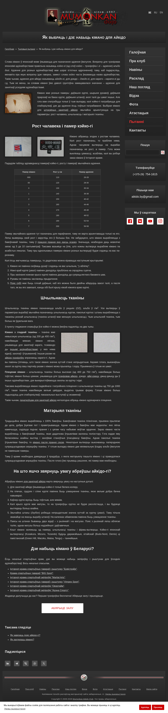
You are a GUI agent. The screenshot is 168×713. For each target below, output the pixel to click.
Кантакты (137, 130)
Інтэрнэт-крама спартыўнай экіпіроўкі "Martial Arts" (37, 581)
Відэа (134, 96)
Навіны (135, 70)
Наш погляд (139, 87)
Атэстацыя (139, 113)
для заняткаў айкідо (35, 485)
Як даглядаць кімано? (22, 644)
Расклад (136, 78)
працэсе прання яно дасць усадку (57, 242)
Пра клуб (137, 61)
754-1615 (145, 174)
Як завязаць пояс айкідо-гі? (25, 639)
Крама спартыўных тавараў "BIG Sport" (31, 577)
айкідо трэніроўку (19, 357)
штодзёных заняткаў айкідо (61, 110)
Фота (133, 104)
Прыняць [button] (158, 707)
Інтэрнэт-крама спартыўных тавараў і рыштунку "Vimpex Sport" (44, 586)
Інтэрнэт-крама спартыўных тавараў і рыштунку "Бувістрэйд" (43, 573)
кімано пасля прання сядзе (48, 446)
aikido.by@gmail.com (145, 196)
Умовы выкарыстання (115, 698)
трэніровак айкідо (67, 380)
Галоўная (137, 52)
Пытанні (136, 122)
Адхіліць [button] (145, 707)
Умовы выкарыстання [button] (14, 709)
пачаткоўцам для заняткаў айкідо (38, 404)
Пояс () (15, 283)
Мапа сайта (151, 693)
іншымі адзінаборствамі (24, 349)
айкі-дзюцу (93, 380)
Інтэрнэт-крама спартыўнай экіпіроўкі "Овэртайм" (37, 590)
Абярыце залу (62, 612)
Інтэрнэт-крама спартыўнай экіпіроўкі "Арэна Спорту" (39, 594)
